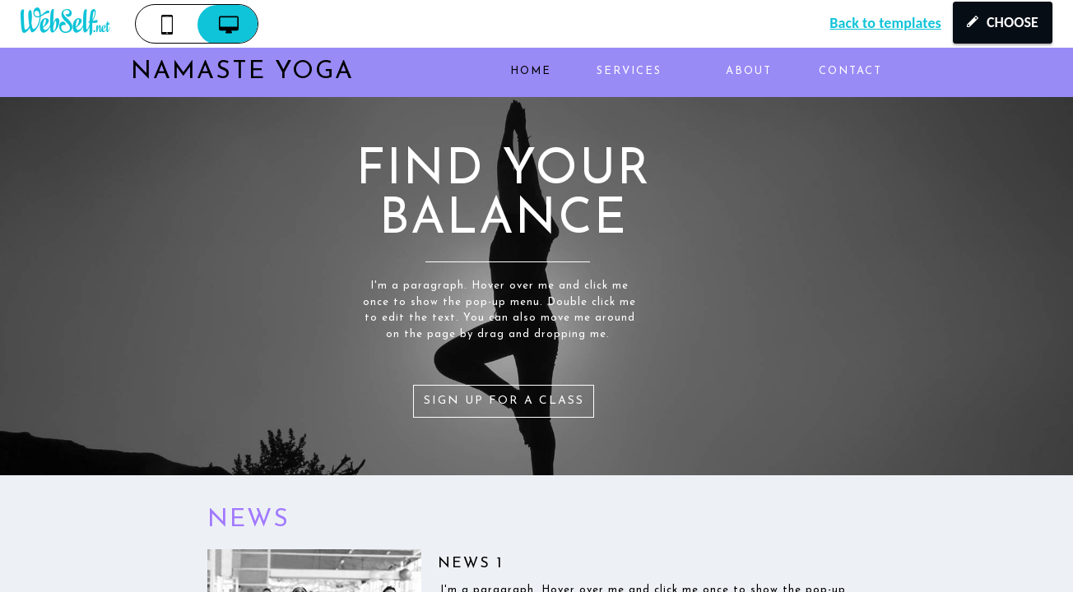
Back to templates (885, 23)
